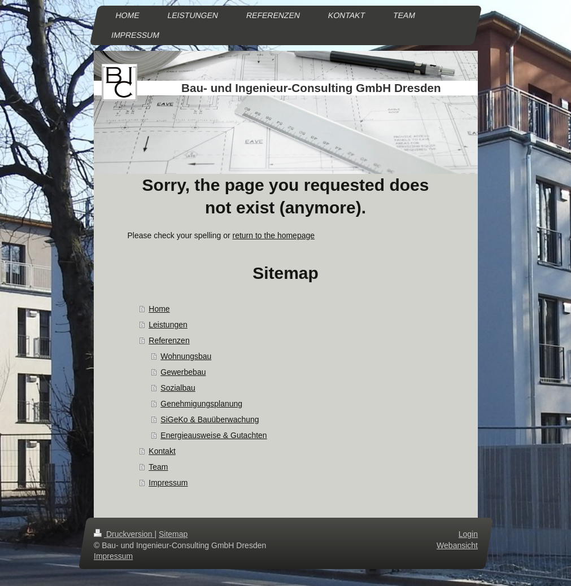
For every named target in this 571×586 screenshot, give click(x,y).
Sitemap (173, 534)
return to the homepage (274, 235)
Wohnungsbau (185, 356)
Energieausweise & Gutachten (213, 435)
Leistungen (168, 324)
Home (159, 308)
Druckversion (124, 534)
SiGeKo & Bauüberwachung (209, 419)
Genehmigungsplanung (201, 403)
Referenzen (169, 340)
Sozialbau (177, 387)
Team (158, 466)
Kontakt (162, 451)
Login (467, 534)
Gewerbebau (183, 372)
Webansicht (457, 544)
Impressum (168, 482)
